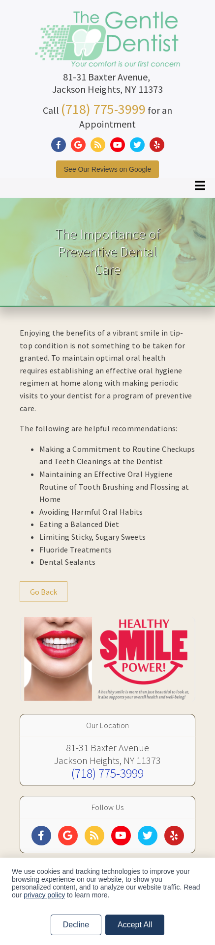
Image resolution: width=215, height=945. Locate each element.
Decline (76, 924)
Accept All (135, 924)
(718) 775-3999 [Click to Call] (103, 109)
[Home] (107, 56)
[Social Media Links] (41, 835)
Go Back (43, 592)
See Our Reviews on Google (107, 169)
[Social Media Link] (61, 145)
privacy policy (44, 895)
